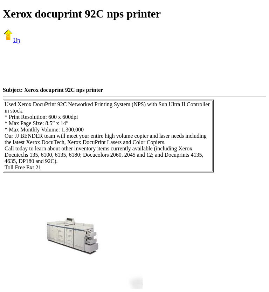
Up (11, 40)
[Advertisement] (134, 65)
